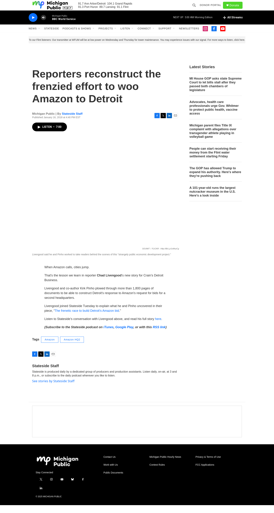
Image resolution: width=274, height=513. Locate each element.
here (158, 327)
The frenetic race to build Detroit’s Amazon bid (87, 318)
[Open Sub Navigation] (39, 36)
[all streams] (232, 25)
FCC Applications (205, 472)
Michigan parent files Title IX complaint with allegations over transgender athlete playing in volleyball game (212, 139)
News (33, 36)
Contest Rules (157, 472)
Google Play (124, 335)
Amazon (50, 347)
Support (164, 36)
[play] (33, 25)
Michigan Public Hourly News (165, 465)
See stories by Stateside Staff (53, 389)
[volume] (43, 25)
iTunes (108, 335)
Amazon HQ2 (72, 347)
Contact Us (109, 465)
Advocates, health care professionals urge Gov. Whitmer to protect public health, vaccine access (214, 115)
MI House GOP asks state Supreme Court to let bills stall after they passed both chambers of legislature (215, 92)
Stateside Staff (72, 121)
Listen (125, 36)
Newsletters (189, 36)
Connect (144, 36)
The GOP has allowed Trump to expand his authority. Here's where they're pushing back (215, 180)
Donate (236, 9)
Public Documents (113, 480)
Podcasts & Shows (77, 36)
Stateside (51, 36)
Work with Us (110, 472)
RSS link (159, 335)
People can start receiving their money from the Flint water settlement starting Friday (212, 160)
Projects (106, 36)
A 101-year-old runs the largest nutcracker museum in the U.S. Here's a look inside (212, 199)
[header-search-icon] (195, 9)
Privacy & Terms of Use (208, 465)
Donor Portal (212, 9)
